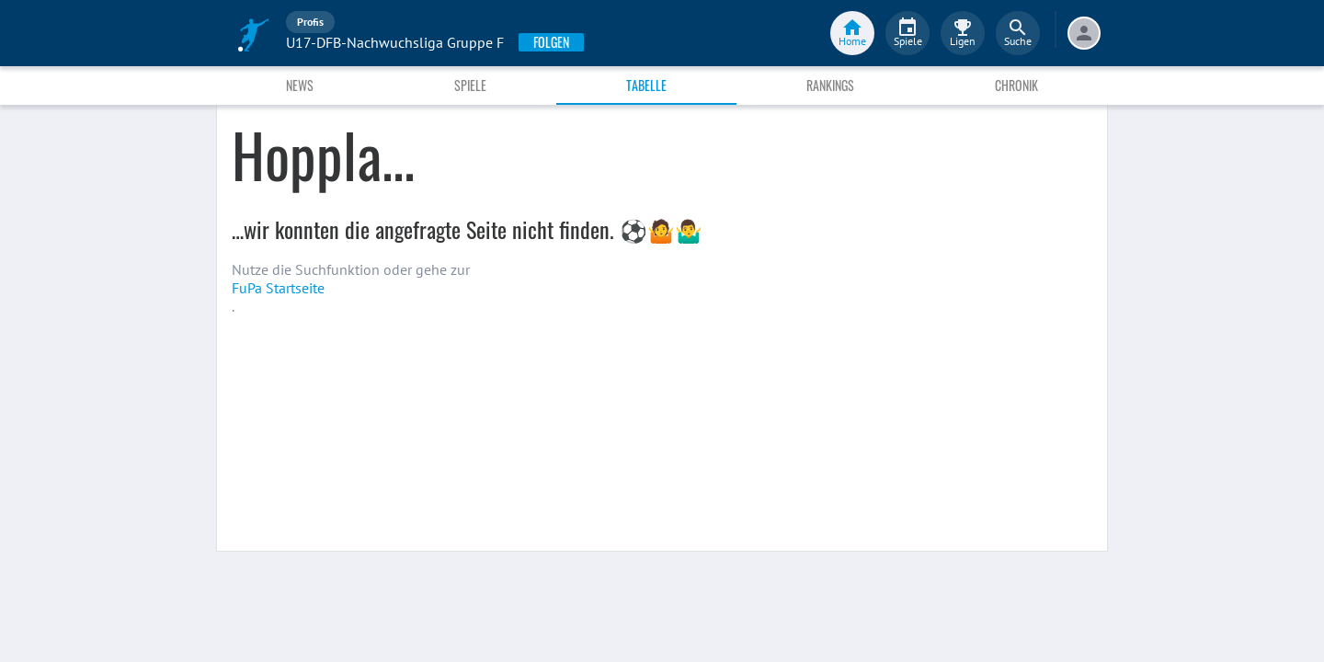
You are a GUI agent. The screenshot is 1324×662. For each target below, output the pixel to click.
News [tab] (300, 85)
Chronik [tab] (1016, 85)
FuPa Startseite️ (278, 288)
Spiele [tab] (470, 85)
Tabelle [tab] (646, 85)
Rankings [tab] (830, 85)
